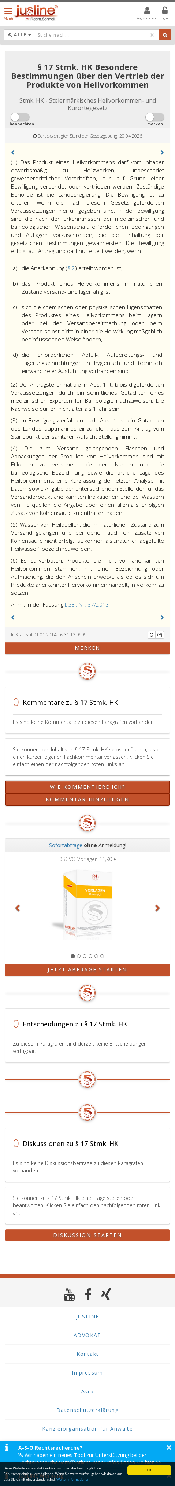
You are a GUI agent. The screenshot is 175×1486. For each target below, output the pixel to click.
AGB (87, 1391)
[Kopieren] (159, 635)
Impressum (87, 1372)
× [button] (169, 1447)
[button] (13, 152)
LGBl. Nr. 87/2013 (87, 604)
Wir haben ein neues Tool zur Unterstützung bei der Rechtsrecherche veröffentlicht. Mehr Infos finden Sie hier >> (89, 1459)
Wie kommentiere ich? (88, 786)
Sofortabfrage (65, 845)
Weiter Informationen (72, 1480)
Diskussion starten (87, 1234)
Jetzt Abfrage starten (87, 969)
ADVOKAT (87, 1335)
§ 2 (71, 268)
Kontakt (88, 1353)
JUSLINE (87, 1316)
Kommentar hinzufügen (88, 799)
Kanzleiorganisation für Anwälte (87, 1428)
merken (88, 647)
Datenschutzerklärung (87, 1409)
